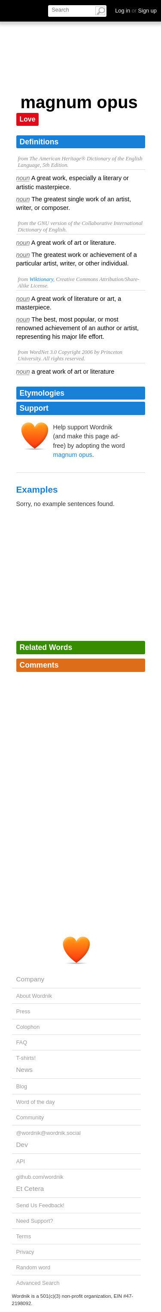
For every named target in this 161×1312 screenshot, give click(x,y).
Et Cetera (30, 1188)
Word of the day (35, 1102)
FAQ (21, 1042)
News (24, 1069)
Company (30, 979)
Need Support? (34, 1221)
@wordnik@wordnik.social (48, 1133)
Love (28, 119)
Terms (23, 1236)
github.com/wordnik (40, 1177)
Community (30, 1117)
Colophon (28, 1027)
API (20, 1161)
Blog (21, 1086)
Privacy (25, 1252)
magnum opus (72, 454)
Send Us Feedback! (40, 1205)
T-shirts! (26, 1058)
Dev (22, 1144)
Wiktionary (41, 279)
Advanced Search (38, 1283)
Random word (33, 1267)
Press (23, 1011)
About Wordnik (34, 996)
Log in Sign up (136, 10)
